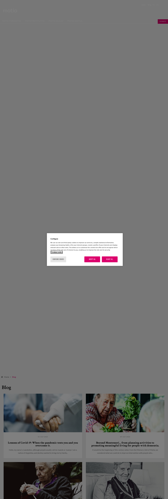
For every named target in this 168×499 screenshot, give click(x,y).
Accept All (92, 259)
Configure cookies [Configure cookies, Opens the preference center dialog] (58, 259)
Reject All (109, 259)
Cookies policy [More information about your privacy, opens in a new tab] (56, 252)
